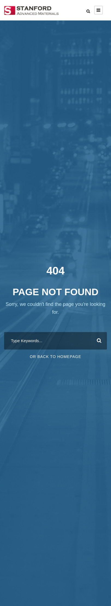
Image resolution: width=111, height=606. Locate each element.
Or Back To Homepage (55, 356)
